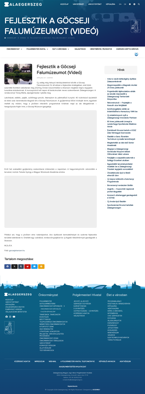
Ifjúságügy (112, 325)
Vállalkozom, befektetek (16, 312)
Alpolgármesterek (47, 304)
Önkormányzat (13, 49)
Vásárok (111, 335)
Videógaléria (113, 308)
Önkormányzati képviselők (51, 306)
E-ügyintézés (79, 308)
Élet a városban (59, 49)
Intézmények (113, 313)
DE (125, 4)
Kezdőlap (64, 4)
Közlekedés (112, 330)
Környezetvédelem (47, 345)
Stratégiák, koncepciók (50, 331)
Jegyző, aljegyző (81, 301)
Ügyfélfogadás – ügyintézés (86, 311)
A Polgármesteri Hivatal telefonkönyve (77, 361)
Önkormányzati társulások (52, 341)
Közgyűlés (44, 317)
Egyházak (112, 318)
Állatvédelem (45, 348)
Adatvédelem (125, 361)
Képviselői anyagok (107, 361)
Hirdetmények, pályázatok (101, 49)
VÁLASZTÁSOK (80, 49)
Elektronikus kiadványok (118, 337)
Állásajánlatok (114, 320)
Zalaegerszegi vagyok (15, 307)
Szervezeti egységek (82, 304)
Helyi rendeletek (46, 329)
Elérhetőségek (80, 306)
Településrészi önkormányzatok (54, 322)
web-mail (52, 361)
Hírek (23, 38)
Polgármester (46, 301)
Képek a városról (115, 311)
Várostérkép (78, 4)
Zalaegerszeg (23, 4)
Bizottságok (45, 319)
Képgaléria (110, 4)
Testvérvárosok (47, 350)
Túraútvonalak (114, 340)
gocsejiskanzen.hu (17, 251)
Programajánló (114, 301)
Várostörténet (95, 4)
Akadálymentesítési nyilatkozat (72, 367)
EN (120, 4)
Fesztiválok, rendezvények (119, 304)
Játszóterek (113, 328)
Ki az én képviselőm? (48, 311)
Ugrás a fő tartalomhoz (135, 1)
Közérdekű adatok (82, 313)
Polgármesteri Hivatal (36, 49)
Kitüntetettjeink (47, 327)
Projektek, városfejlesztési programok (52, 335)
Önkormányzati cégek (49, 338)
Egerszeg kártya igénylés (127, 49)
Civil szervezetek (115, 316)
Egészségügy (113, 323)
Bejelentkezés (72, 386)
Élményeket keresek (13, 309)
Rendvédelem (113, 333)
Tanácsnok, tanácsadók (50, 314)
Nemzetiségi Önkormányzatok (52, 324)
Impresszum (39, 361)
